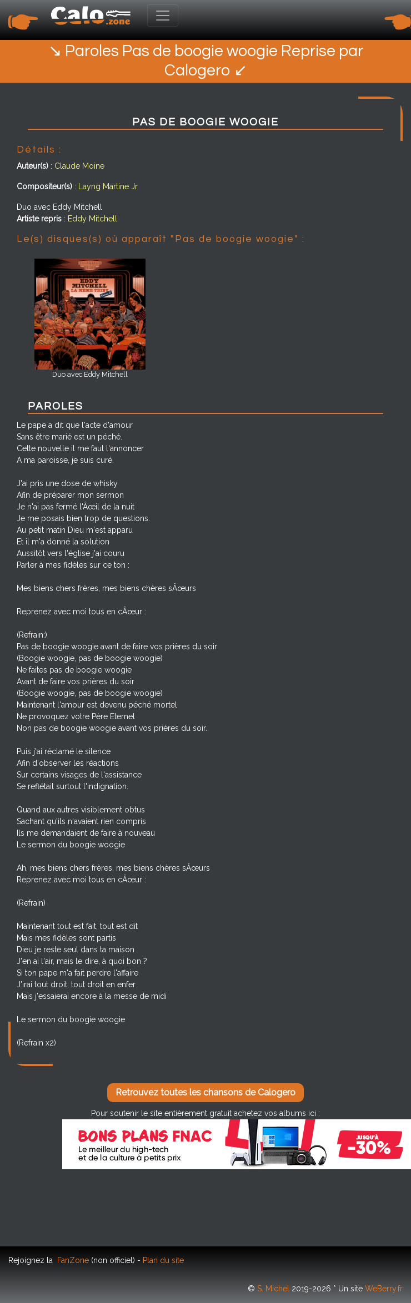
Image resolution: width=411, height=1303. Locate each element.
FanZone (73, 1260)
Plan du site (163, 1260)
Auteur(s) (32, 165)
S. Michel (273, 1288)
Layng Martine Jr (108, 186)
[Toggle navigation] (162, 15)
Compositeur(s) (44, 186)
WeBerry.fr (384, 1288)
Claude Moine (79, 165)
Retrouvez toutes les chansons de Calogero (205, 1092)
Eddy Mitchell (92, 218)
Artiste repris (39, 218)
